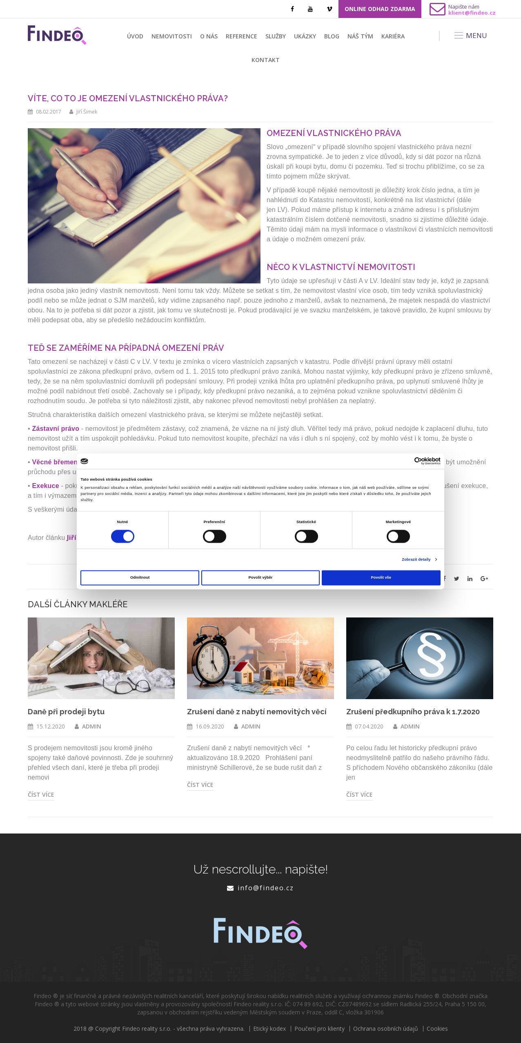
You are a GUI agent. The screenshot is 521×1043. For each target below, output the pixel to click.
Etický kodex (269, 1029)
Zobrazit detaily (416, 559)
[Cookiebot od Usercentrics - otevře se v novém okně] (405, 461)
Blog (331, 36)
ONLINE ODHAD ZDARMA (380, 9)
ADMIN (91, 726)
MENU (470, 35)
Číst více (41, 794)
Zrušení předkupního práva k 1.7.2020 (413, 711)
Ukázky (305, 36)
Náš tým (360, 36)
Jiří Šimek (86, 111)
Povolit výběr (261, 578)
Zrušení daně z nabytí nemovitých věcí (257, 711)
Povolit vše (381, 578)
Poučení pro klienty (319, 1029)
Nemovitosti (171, 36)
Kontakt (266, 60)
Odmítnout (139, 578)
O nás (209, 36)
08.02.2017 (48, 111)
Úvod (135, 36)
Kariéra (393, 36)
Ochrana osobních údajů (385, 1029)
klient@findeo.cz (472, 12)
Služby (275, 36)
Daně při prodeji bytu (66, 711)
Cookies (437, 1029)
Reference (241, 36)
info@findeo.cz (266, 887)
